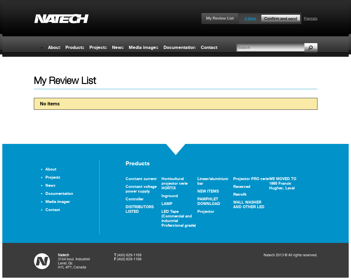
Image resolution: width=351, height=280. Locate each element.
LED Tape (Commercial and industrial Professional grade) (178, 218)
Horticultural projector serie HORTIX (174, 183)
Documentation (179, 47)
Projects (98, 47)
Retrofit (240, 194)
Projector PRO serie (251, 178)
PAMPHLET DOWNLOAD (208, 201)
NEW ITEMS (208, 191)
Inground (169, 195)
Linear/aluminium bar (212, 181)
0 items (273, 18)
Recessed (241, 186)
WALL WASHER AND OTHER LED (248, 204)
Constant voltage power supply (141, 188)
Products (74, 47)
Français (310, 19)
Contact (209, 47)
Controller (135, 199)
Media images (143, 47)
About (54, 47)
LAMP (166, 203)
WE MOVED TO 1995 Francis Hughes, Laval (282, 183)
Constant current (141, 178)
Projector (205, 211)
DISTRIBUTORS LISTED (140, 209)
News (118, 47)
